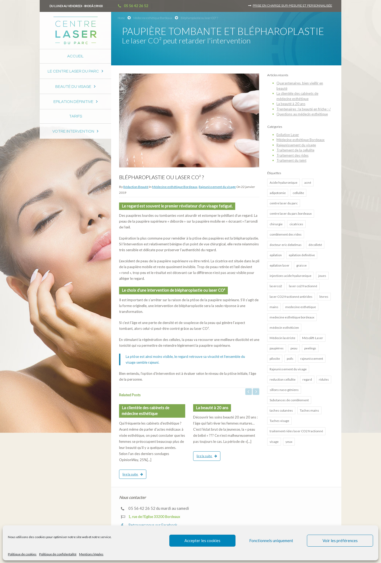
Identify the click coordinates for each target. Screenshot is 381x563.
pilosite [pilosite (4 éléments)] (275, 359)
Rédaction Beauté (135, 187)
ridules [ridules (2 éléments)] (324, 379)
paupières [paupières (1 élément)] (277, 348)
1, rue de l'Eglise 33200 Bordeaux (150, 517)
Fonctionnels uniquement (271, 540)
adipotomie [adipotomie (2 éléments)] (278, 193)
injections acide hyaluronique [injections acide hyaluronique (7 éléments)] (290, 276)
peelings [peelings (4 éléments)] (310, 348)
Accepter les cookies (202, 540)
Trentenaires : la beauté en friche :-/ (303, 109)
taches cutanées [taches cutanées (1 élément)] (281, 410)
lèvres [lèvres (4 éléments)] (323, 297)
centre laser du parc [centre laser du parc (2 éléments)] (284, 203)
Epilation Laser (287, 135)
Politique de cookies (22, 554)
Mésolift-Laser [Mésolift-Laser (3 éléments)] (312, 338)
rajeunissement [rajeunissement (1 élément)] (311, 359)
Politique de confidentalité (57, 554)
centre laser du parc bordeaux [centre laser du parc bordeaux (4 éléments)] (291, 213)
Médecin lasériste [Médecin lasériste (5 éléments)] (282, 338)
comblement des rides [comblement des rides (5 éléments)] (286, 234)
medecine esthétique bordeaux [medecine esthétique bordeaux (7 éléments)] (292, 317)
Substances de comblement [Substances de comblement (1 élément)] (289, 400)
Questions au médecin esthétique (302, 114)
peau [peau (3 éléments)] (294, 348)
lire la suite (133, 474)
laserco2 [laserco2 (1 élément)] (276, 286)
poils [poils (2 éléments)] (290, 359)
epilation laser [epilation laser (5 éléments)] (279, 265)
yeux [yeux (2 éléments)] (288, 442)
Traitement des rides (292, 155)
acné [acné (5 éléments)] (307, 182)
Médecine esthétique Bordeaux (152, 18)
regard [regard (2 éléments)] (307, 379)
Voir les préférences (340, 540)
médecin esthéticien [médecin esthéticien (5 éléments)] (284, 328)
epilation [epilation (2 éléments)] (276, 255)
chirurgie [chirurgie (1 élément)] (276, 224)
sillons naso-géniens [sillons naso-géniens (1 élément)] (284, 390)
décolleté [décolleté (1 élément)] (315, 245)
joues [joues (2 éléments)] (322, 276)
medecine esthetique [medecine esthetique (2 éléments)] (300, 307)
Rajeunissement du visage (217, 187)
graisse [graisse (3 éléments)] (301, 265)
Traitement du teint (291, 160)
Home (121, 18)
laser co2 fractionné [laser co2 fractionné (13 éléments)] (303, 286)
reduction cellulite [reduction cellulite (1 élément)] (283, 379)
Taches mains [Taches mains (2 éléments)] (309, 410)
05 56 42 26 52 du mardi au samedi (155, 508)
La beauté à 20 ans (290, 104)
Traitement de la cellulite (295, 150)
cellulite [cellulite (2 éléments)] (298, 193)
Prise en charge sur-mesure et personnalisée (292, 5)
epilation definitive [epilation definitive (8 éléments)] (302, 255)
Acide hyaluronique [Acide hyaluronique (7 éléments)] (283, 182)
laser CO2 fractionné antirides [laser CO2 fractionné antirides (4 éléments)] (291, 297)
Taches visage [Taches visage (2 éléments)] (279, 421)
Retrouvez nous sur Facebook (149, 525)
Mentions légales (91, 554)
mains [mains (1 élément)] (274, 307)
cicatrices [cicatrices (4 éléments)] (296, 224)
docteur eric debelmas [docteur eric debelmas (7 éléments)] (286, 245)
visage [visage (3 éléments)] (274, 442)
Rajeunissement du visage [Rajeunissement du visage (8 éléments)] (288, 369)
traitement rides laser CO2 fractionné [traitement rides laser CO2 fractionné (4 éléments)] (296, 431)
